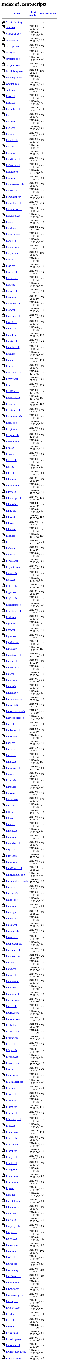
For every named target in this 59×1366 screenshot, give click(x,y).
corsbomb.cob (13, 58)
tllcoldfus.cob (12, 391)
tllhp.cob (10, 724)
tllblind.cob (11, 335)
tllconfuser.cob (13, 410)
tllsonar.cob (11, 1150)
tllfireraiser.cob (13, 604)
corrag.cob (11, 52)
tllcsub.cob (11, 460)
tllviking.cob (12, 1301)
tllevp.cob (11, 579)
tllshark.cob (11, 1113)
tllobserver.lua (13, 956)
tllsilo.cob (11, 1125)
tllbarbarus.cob (13, 316)
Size (41, 13)
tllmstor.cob (11, 925)
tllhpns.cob (11, 736)
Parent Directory (14, 22)
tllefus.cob (11, 548)
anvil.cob (10, 27)
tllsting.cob (11, 1169)
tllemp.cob (11, 554)
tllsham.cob (11, 1107)
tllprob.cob (11, 1006)
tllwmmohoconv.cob (16, 1351)
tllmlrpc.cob (12, 899)
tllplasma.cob (12, 981)
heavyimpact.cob (14, 77)
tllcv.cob (10, 466)
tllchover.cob (12, 379)
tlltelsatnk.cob (13, 1201)
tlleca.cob (10, 542)
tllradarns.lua (12, 1031)
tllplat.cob (11, 987)
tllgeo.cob (11, 630)
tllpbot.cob (11, 975)
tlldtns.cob (11, 529)
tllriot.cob (10, 1044)
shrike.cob (11, 90)
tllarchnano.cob (13, 234)
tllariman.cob (12, 247)
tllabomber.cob (13, 109)
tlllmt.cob (10, 824)
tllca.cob (10, 366)
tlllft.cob (10, 812)
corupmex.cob (13, 65)
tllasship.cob (12, 278)
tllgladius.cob (12, 642)
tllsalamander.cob (14, 1081)
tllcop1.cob (11, 422)
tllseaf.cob (11, 1100)
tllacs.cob (10, 134)
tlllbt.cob (10, 805)
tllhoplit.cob (12, 692)
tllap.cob (10, 222)
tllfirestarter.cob (14, 611)
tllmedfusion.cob (14, 868)
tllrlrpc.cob (11, 1050)
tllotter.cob (11, 968)
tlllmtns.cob (11, 830)
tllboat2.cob (11, 341)
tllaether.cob (12, 171)
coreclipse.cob (13, 46)
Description (51, 13)
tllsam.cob (11, 1088)
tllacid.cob (11, 121)
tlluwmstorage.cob (15, 1295)
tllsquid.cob (11, 1163)
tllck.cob (10, 385)
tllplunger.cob (12, 994)
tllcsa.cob (10, 454)
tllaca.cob (10, 115)
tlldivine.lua (12, 504)
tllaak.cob (10, 96)
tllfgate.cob (11, 592)
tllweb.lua (11, 1326)
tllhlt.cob (10, 673)
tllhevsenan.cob (13, 667)
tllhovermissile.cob (15, 711)
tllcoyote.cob (12, 435)
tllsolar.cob (11, 1138)
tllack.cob (10, 127)
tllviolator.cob (13, 1307)
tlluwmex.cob (12, 1289)
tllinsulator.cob (13, 768)
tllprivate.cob (12, 1000)
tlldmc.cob (11, 510)
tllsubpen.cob (12, 1182)
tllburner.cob (12, 360)
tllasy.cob (10, 284)
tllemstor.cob (12, 561)
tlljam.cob (11, 780)
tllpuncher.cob (13, 1019)
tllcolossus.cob (13, 397)
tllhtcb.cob (11, 749)
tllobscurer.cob (13, 950)
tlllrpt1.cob (11, 855)
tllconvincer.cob (14, 416)
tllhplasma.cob (13, 730)
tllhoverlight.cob (14, 705)
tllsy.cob (10, 1188)
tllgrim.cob (11, 648)
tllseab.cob (11, 1094)
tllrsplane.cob (12, 1075)
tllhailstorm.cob (13, 655)
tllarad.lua (11, 228)
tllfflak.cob (11, 586)
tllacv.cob (10, 146)
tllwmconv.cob (13, 1345)
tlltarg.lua (10, 1194)
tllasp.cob (10, 266)
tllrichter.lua (12, 1038)
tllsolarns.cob (12, 1144)
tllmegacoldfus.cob (15, 874)
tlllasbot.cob (12, 799)
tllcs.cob (10, 448)
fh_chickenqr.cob (14, 71)
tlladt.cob (10, 153)
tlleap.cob (10, 535)
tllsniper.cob (12, 1132)
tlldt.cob (10, 523)
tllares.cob (11, 240)
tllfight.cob (11, 598)
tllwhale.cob (12, 1332)
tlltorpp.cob (11, 1232)
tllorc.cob (10, 962)
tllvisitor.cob (12, 1314)
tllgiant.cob (11, 636)
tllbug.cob (11, 353)
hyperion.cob (12, 84)
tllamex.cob (11, 190)
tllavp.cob (11, 309)
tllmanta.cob (12, 862)
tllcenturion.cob (13, 372)
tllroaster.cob (12, 1056)
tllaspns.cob (11, 272)
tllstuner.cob (12, 1176)
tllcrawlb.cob (12, 441)
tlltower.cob (11, 1238)
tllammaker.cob (13, 197)
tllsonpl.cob (11, 1157)
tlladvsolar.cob (13, 165)
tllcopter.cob (12, 429)
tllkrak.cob (11, 786)
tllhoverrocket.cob (15, 717)
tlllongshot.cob (13, 843)
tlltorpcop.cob (13, 1226)
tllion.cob (10, 774)
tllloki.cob (11, 837)
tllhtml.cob (11, 761)
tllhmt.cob (11, 686)
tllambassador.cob (15, 184)
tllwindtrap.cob (13, 1339)
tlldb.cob (10, 473)
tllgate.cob (11, 623)
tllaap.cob (10, 102)
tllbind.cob (11, 328)
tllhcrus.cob (11, 661)
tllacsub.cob (12, 140)
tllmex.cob (11, 887)
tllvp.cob (10, 1320)
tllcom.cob (11, 404)
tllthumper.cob (13, 1207)
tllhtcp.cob (11, 755)
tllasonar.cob (12, 259)
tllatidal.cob (11, 291)
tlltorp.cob (11, 1220)
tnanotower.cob (13, 1358)
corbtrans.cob (12, 40)
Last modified (33, 13)
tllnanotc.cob (12, 931)
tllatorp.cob (11, 297)
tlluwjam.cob (12, 1282)
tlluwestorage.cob (14, 1270)
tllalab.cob (11, 178)
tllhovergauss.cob (14, 699)
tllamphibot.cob (13, 203)
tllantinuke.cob (13, 215)
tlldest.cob (11, 491)
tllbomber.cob (12, 347)
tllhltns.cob (11, 680)
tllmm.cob (11, 906)
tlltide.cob (11, 1213)
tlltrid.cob (10, 1257)
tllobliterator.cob (14, 943)
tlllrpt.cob (10, 849)
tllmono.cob (12, 918)
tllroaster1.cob (13, 1063)
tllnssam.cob (12, 937)
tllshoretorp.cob (13, 1119)
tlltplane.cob (12, 1245)
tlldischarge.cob (13, 498)
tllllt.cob (10, 818)
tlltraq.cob (11, 1251)
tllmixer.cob (12, 893)
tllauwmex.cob (13, 303)
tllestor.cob (11, 573)
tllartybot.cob (12, 253)
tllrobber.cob (12, 1069)
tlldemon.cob (12, 485)
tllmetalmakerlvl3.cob (17, 881)
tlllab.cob (10, 793)
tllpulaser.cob (12, 1012)
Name (16, 13)
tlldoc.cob (11, 517)
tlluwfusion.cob (13, 1276)
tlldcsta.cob (11, 479)
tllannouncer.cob (14, 209)
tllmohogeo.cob (13, 912)
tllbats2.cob (11, 322)
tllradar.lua (11, 1025)
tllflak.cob (11, 617)
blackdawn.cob (13, 33)
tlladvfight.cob (13, 159)
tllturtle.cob (11, 1263)
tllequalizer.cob (13, 567)
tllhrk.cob (10, 743)
